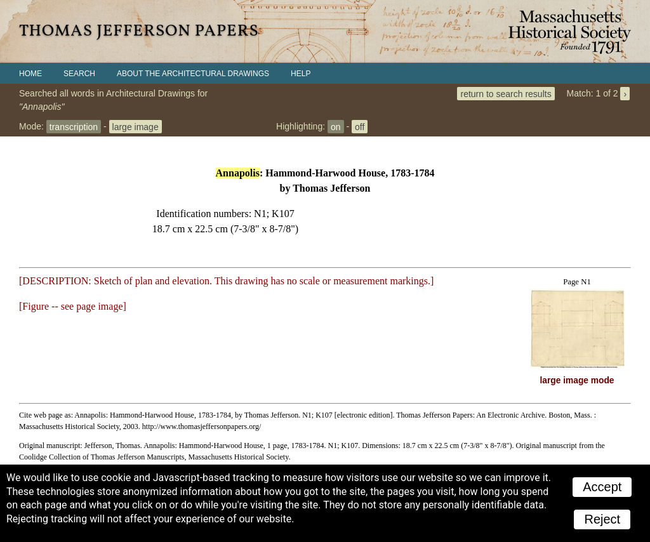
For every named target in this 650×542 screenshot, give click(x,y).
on (336, 126)
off (359, 126)
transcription (74, 126)
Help (300, 73)
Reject (602, 519)
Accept (602, 487)
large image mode (577, 380)
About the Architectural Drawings (193, 73)
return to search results (505, 93)
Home (30, 73)
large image (135, 126)
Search (79, 73)
